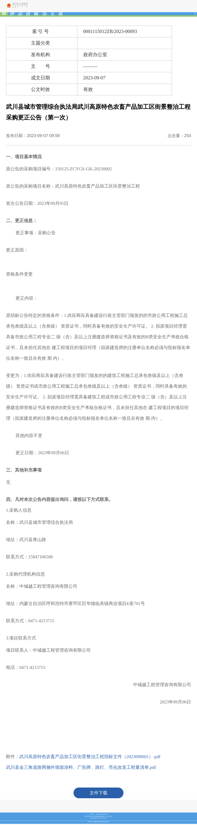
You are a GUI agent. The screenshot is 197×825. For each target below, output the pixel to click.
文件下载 (98, 793)
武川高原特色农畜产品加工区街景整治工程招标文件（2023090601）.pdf (89, 756)
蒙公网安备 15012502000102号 (98, 818)
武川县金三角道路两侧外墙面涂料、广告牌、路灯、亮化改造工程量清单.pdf (81, 767)
